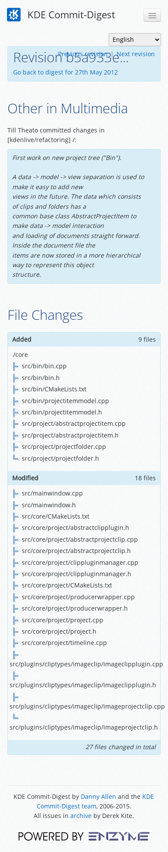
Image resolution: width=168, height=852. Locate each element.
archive (81, 815)
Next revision (136, 54)
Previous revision (83, 54)
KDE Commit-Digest (61, 15)
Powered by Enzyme (84, 835)
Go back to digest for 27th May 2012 (65, 72)
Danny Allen (98, 796)
